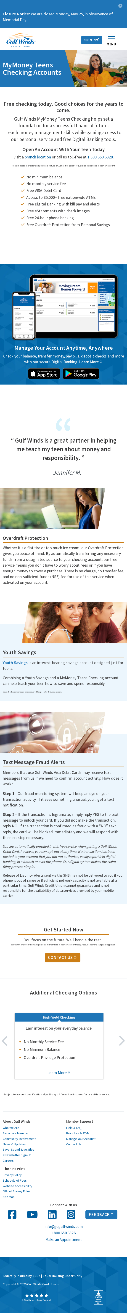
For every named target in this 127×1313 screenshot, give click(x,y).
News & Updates (14, 1144)
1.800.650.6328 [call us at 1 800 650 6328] (63, 1232)
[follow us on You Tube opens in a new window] (32, 1214)
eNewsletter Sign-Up (17, 1155)
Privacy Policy (12, 1175)
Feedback (101, 1214)
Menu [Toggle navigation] (111, 42)
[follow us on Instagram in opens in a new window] (71, 1214)
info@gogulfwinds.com (64, 1226)
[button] (120, 5)
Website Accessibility (17, 1186)
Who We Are (11, 1128)
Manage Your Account (80, 1139)
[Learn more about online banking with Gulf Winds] (91, 361)
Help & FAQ (74, 1128)
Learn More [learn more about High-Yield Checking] (58, 1072)
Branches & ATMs (78, 1133)
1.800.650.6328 (100, 157)
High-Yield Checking (59, 1017)
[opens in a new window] (44, 373)
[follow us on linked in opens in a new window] (52, 1214)
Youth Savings (15, 662)
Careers (8, 1160)
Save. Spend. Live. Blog (18, 1149)
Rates (47, 40)
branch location (38, 157)
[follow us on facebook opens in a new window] (12, 1214)
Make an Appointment (63, 1239)
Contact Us (67, 40)
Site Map (9, 1197)
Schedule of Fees (15, 1180)
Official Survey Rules (17, 1191)
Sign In (91, 40)
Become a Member (16, 1133)
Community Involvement (19, 1139)
